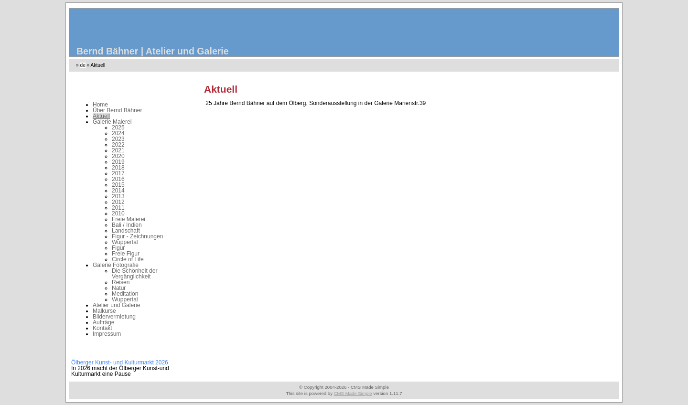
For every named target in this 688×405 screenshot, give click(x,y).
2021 (118, 150)
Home (100, 104)
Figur (118, 248)
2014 (118, 190)
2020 (118, 156)
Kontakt (102, 328)
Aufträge (103, 322)
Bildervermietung (114, 316)
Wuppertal (125, 242)
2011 (118, 207)
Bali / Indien (127, 225)
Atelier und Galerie (116, 305)
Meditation (125, 293)
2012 (118, 202)
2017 (118, 173)
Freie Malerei (128, 219)
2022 (118, 144)
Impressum (107, 333)
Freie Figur (126, 253)
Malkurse (104, 311)
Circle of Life (128, 259)
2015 (118, 184)
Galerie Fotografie (116, 265)
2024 (118, 133)
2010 (118, 213)
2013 (118, 196)
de (83, 65)
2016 (118, 179)
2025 (118, 127)
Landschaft (126, 230)
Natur (119, 288)
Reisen (120, 282)
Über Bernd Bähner (117, 110)
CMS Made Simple (353, 393)
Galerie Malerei (112, 121)
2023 (118, 139)
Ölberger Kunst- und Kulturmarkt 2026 (119, 362)
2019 (118, 162)
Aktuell (101, 116)
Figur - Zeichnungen (137, 236)
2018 (118, 167)
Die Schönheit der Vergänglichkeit (134, 273)
